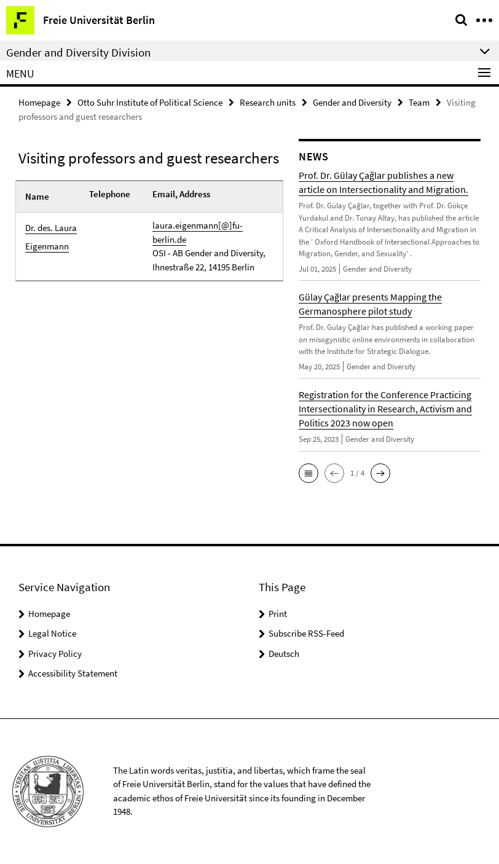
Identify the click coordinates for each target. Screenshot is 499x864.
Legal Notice (52, 633)
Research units (268, 102)
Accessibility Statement (72, 673)
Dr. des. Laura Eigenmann (51, 237)
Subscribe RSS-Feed (306, 633)
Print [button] (278, 613)
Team (419, 102)
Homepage (39, 102)
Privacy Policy (55, 653)
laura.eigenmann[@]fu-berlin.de (197, 232)
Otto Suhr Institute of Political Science (149, 102)
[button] (308, 473)
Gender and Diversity (352, 102)
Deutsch (284, 653)
